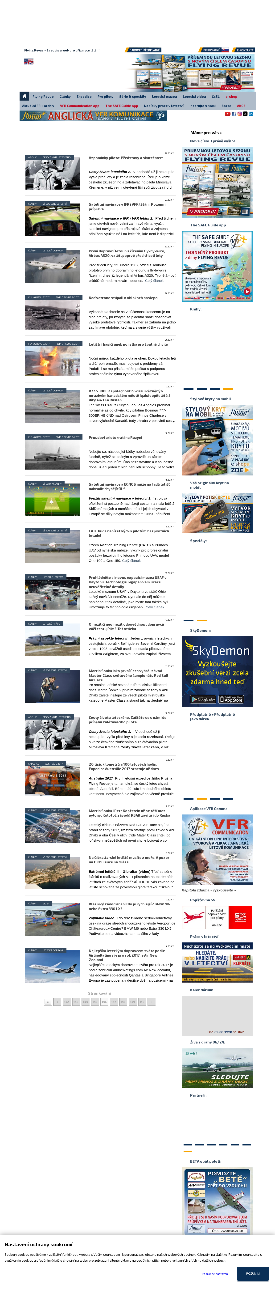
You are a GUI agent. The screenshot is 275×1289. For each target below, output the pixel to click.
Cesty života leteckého (57, 157)
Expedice (33, 763)
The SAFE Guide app (121, 106)
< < (48, 1002)
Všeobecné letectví (55, 203)
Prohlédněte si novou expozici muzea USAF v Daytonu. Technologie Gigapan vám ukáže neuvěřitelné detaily (128, 582)
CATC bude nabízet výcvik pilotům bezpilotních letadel (129, 533)
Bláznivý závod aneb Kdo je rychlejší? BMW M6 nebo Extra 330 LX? (129, 906)
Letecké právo (51, 623)
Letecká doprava (53, 250)
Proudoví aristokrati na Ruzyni (115, 437)
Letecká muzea (164, 96)
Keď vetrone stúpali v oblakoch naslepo (123, 298)
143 (76, 1001)
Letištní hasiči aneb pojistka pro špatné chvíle (128, 344)
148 (123, 1001)
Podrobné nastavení (215, 1273)
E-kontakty (247, 52)
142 (66, 1001)
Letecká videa (194, 96)
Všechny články (52, 483)
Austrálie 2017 (54, 763)
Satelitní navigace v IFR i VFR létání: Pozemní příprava (127, 206)
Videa (46, 903)
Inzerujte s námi (202, 106)
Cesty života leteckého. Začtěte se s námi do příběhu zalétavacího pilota (128, 719)
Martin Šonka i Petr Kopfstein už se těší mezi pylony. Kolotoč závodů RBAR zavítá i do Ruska (129, 813)
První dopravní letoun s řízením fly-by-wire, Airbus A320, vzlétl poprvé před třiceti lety (127, 253)
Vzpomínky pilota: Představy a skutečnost (126, 158)
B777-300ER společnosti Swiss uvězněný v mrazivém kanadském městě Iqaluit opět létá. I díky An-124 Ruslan (129, 395)
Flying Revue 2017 (38, 297)
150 (142, 1001)
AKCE (241, 106)
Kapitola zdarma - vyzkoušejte (207, 890)
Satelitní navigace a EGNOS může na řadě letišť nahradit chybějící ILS (129, 486)
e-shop (231, 96)
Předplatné (213, 52)
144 (85, 1001)
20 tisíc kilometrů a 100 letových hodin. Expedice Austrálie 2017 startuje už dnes (124, 766)
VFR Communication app (79, 106)
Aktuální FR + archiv (38, 106)
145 (95, 1001)
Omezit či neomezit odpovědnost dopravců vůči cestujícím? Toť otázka (126, 626)
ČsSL (216, 96)
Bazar (226, 106)
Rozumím (253, 1273)
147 (113, 1001)
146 (104, 1001)
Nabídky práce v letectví (164, 106)
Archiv (32, 157)
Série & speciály (132, 96)
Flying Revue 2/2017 (67, 297)
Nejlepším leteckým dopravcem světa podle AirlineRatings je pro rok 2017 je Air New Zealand (127, 955)
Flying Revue (43, 96)
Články (32, 203)
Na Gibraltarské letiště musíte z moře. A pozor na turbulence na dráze (129, 859)
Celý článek (154, 281)
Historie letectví (53, 577)
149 (132, 1001)
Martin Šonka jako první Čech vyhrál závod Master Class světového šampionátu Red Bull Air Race (128, 675)
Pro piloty (105, 96)
